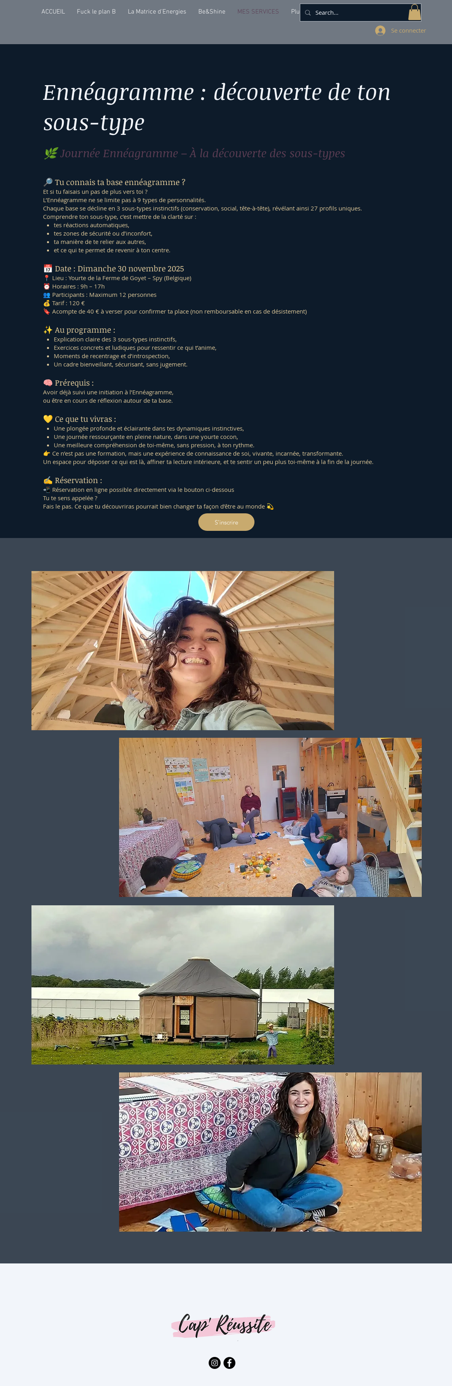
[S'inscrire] (226, 522)
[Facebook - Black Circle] (229, 1363)
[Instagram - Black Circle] (215, 1363)
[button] (414, 12)
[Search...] (359, 12)
